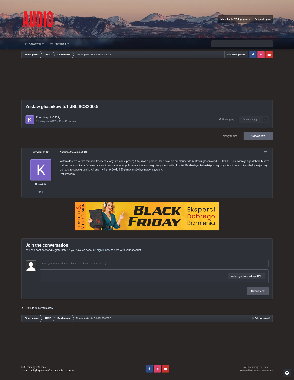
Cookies (71, 370)
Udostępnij (226, 119)
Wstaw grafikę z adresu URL (246, 276)
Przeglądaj (60, 43)
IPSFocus (41, 367)
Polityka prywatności (41, 370)
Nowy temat (230, 135)
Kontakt (59, 370)
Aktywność (35, 43)
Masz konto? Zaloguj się (235, 19)
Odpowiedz (258, 135)
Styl (24, 370)
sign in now (103, 250)
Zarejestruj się (263, 19)
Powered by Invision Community (256, 370)
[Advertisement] (147, 79)
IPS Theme (27, 367)
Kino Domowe (67, 121)
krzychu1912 (51, 117)
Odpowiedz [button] (258, 291)
